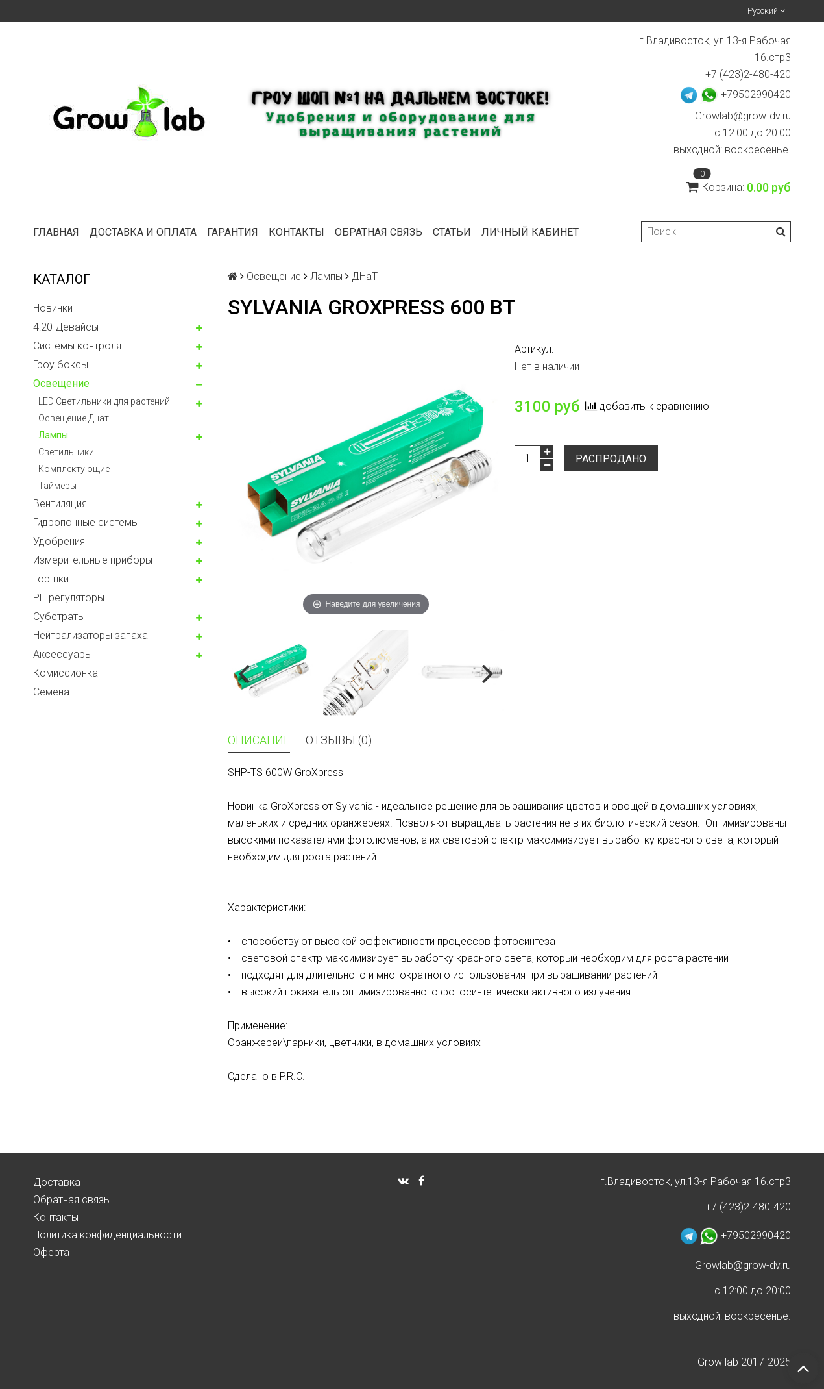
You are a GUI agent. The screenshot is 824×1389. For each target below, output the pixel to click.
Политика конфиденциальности (107, 1235)
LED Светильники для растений (104, 401)
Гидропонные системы (86, 522)
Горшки (51, 579)
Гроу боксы (60, 364)
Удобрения (59, 541)
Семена (51, 692)
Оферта (51, 1252)
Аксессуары (62, 654)
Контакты (296, 232)
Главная (56, 232)
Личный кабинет (530, 232)
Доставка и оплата (143, 232)
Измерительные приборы (92, 560)
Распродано (611, 459)
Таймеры (57, 486)
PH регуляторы (68, 598)
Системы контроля (77, 346)
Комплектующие (74, 469)
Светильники (66, 452)
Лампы (53, 435)
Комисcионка (65, 673)
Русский (766, 11)
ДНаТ (365, 276)
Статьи (452, 232)
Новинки (53, 308)
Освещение (61, 383)
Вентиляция (60, 503)
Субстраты (59, 616)
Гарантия (232, 232)
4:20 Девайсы (66, 327)
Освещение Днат (73, 418)
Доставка (56, 1182)
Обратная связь (378, 232)
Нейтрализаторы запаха (90, 635)
